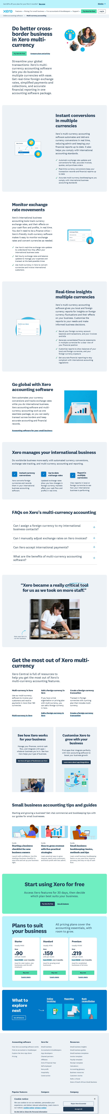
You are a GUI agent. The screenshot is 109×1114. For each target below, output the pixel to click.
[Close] (94, 1098)
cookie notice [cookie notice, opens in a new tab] (28, 1108)
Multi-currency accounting (36, 17)
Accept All (78, 1109)
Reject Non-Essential (78, 1104)
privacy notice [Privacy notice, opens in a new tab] (40, 1108)
